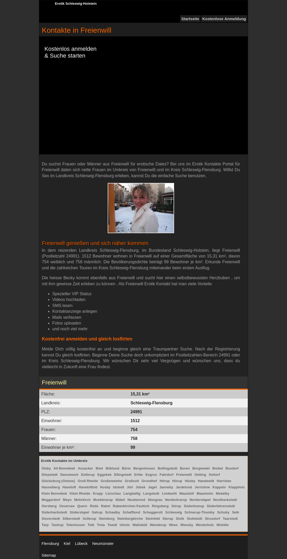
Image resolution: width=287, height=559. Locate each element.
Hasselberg (51, 487)
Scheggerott (153, 512)
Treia (101, 525)
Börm (126, 468)
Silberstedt (71, 519)
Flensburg (50, 543)
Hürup (177, 481)
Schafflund (131, 512)
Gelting (200, 475)
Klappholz (236, 487)
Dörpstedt (50, 475)
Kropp (98, 493)
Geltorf (214, 475)
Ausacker (85, 468)
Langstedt (151, 493)
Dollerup (88, 475)
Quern (82, 506)
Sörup (176, 506)
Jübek (141, 487)
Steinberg (106, 519)
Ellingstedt (122, 475)
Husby (105, 487)
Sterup (167, 519)
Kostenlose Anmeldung (224, 18)
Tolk (91, 525)
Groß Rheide (88, 481)
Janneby (166, 487)
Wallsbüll (140, 525)
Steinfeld (153, 519)
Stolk (180, 519)
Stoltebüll (194, 519)
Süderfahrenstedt (221, 506)
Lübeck (81, 543)
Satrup (97, 512)
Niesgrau (155, 500)
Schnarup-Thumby (200, 512)
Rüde (94, 506)
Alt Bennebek (64, 468)
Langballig (131, 493)
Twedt (112, 525)
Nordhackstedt (225, 500)
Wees (173, 525)
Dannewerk (69, 475)
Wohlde (222, 525)
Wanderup (158, 525)
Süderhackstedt (54, 512)
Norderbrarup (176, 500)
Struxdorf (212, 519)
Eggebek (104, 475)
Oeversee (67, 506)
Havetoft (69, 487)
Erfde (138, 475)
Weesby (186, 525)
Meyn (67, 500)
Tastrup (57, 525)
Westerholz (205, 525)
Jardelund (184, 487)
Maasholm (205, 493)
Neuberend (136, 500)
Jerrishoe (202, 487)
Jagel (152, 487)
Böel (99, 468)
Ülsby (46, 468)
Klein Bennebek (54, 493)
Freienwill (184, 475)
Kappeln (219, 487)
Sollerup (89, 519)
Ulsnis (125, 525)
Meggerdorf (51, 500)
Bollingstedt (167, 468)
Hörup (165, 481)
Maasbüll (186, 493)
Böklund (112, 468)
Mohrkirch (82, 500)
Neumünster (103, 543)
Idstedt (118, 487)
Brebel (217, 468)
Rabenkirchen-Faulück (131, 506)
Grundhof (149, 481)
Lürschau (113, 493)
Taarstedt (230, 519)
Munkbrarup (103, 500)
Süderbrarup (194, 506)
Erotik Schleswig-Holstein (76, 3)
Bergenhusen (144, 468)
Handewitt (206, 481)
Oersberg (49, 506)
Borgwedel (201, 468)
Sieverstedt (51, 519)
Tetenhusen (75, 525)
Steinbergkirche (130, 519)
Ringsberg (160, 506)
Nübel (120, 500)
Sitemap (49, 555)
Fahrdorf (166, 475)
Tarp (45, 525)
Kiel (67, 543)
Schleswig (173, 512)
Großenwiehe (111, 481)
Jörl (130, 487)
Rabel (105, 506)
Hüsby (190, 481)
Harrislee (224, 481)
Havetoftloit (88, 487)
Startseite (190, 18)
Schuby (223, 512)
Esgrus (151, 475)
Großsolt (132, 481)
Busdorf (232, 468)
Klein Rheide (80, 493)
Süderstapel (79, 512)
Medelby (222, 493)
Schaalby (112, 512)
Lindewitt (169, 493)
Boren (185, 468)
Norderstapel (200, 500)
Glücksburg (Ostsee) (58, 481)
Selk (235, 512)
